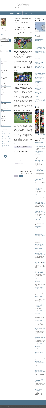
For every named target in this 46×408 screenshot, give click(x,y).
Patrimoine (4, 105)
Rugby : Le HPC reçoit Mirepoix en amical (22, 22)
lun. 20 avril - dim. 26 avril (6, 138)
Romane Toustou (39, 345)
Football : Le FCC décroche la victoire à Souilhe (39, 95)
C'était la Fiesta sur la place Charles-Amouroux (22, 18)
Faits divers (4, 89)
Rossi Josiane (38, 188)
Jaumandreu (37, 337)
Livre (3, 99)
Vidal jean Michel (38, 305)
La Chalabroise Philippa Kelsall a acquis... (40, 101)
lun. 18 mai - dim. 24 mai (5, 131)
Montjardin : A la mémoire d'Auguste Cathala (39, 42)
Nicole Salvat (38, 245)
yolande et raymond (39, 143)
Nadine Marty (38, 389)
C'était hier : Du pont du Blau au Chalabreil (40, 68)
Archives (19, 13)
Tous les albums (42, 134)
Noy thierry (37, 219)
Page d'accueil (16, 20)
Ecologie (3, 83)
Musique (4, 103)
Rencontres (4, 113)
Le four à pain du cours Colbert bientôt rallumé (40, 48)
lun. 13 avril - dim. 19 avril (6, 140)
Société (3, 123)
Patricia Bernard (38, 152)
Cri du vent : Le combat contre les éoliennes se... (40, 74)
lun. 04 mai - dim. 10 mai (5, 135)
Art (2, 63)
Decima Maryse (38, 353)
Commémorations (5, 75)
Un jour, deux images (39, 78)
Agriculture (4, 59)
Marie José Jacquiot (39, 371)
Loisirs (3, 101)
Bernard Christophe (39, 280)
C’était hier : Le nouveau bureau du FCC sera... (40, 53)
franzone (37, 235)
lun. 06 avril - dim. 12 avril (6, 141)
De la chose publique (4, 78)
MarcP (36, 297)
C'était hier (4, 68)
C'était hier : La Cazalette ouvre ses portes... (39, 84)
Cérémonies (4, 72)
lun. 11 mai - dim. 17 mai (5, 133)
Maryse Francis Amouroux (38, 170)
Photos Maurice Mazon (5, 109)
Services (4, 118)
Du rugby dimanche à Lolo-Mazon (39, 63)
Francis (36, 203)
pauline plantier (38, 179)
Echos (3, 80)
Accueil (12, 13)
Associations (4, 65)
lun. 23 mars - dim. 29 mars (5, 146)
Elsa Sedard (37, 362)
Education (4, 85)
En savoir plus (5, 407)
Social (3, 120)
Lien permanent (18, 146)
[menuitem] (12, 13)
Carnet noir (4, 70)
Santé (3, 116)
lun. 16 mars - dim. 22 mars (5, 148)
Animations (4, 61)
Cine (36, 196)
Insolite (3, 96)
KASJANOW (37, 262)
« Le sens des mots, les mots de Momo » (40, 237)
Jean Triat (37, 288)
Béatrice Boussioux (39, 311)
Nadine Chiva (38, 328)
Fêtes (3, 92)
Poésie (3, 111)
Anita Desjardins (38, 227)
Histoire (3, 94)
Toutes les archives (4, 151)
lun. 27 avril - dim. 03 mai (5, 136)
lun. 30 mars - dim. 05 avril (6, 143)
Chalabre (23, 4)
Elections (4, 87)
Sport (3, 125)
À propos (26, 13)
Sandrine (37, 254)
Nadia (36, 161)
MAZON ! (33, 13)
